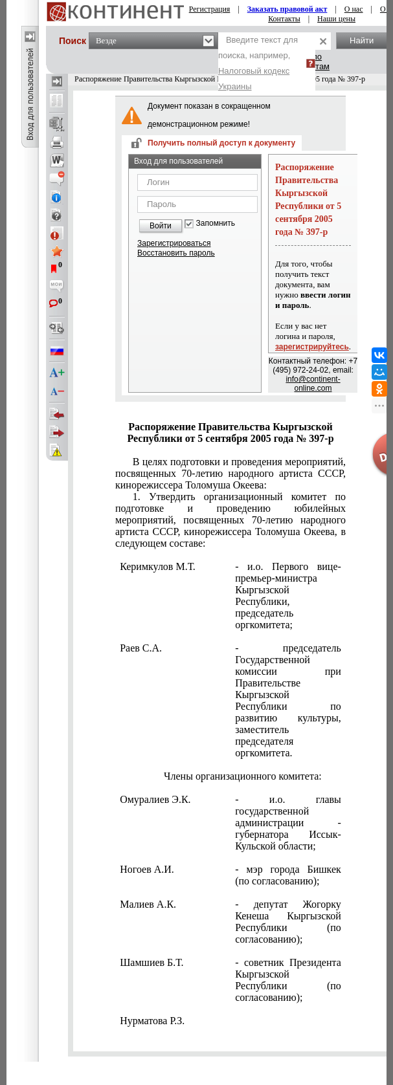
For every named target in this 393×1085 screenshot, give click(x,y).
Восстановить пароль (176, 253)
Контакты (284, 18)
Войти (161, 225)
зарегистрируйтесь (312, 346)
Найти (362, 40)
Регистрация (209, 9)
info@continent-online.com (313, 384)
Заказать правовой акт (287, 9)
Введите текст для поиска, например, (258, 63)
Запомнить (215, 223)
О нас (353, 9)
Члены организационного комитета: (243, 776)
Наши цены (336, 18)
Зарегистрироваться (173, 243)
